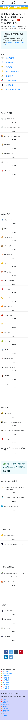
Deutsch (4, 714)
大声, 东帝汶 (6, 688)
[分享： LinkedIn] (6, 657)
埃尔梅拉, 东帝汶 (7, 673)
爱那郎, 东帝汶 (7, 675)
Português (5, 708)
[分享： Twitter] (11, 652)
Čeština (4, 712)
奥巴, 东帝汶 (6, 672)
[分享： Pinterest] (21, 652)
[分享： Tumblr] (16, 652)
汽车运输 (9, 67)
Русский (4, 701)
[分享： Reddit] (11, 657)
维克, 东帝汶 (6, 684)
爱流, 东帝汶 (6, 681)
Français (4, 715)
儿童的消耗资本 (11, 80)
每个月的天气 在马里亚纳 (14, 90)
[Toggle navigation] (25, 2)
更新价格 (6, 471)
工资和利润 (9, 76)
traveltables (13, 2)
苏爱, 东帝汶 (6, 677)
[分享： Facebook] (6, 652)
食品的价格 (9, 62)
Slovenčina (5, 710)
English (4, 699)
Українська (5, 704)
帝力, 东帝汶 (6, 682)
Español (4, 706)
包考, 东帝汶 (6, 686)
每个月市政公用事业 (12, 71)
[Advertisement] (14, 103)
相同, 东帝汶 (6, 679)
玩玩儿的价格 (10, 58)
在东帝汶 (13, 27)
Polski (3, 703)
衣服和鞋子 (9, 85)
